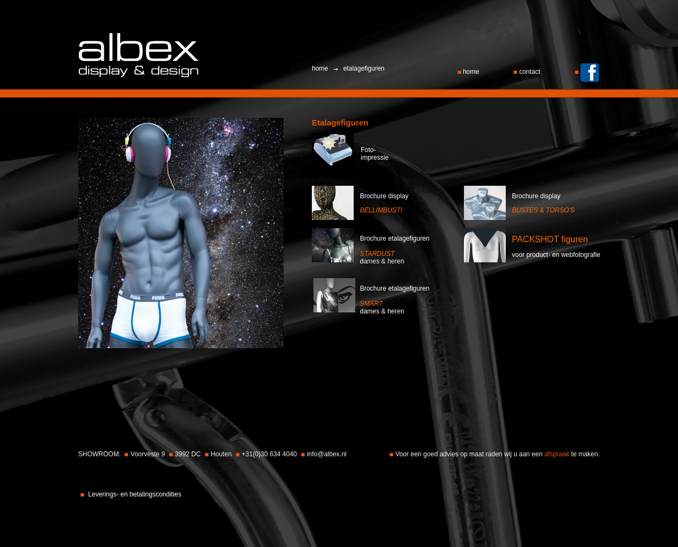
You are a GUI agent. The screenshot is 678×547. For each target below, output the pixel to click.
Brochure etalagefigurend (394, 250)
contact (527, 72)
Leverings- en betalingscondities (134, 494)
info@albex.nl (327, 454)
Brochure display (384, 196)
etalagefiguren (362, 68)
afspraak (557, 454)
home (469, 72)
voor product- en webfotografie (556, 255)
